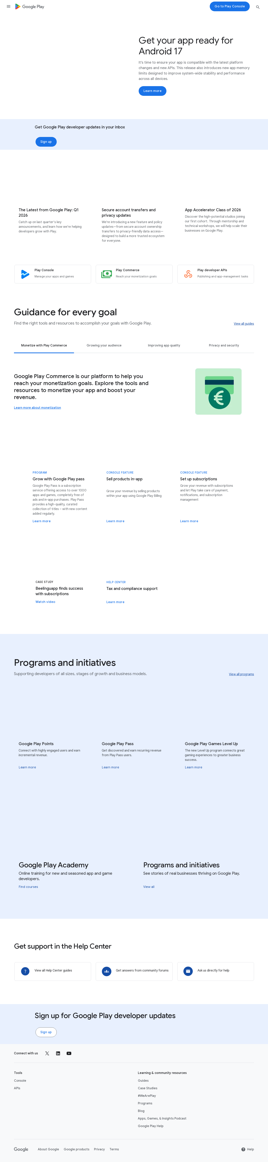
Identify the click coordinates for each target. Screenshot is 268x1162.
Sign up (46, 142)
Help (247, 1149)
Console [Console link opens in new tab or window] (20, 1080)
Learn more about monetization (37, 408)
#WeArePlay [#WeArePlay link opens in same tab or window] (147, 1095)
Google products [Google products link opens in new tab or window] (76, 1149)
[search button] (257, 8)
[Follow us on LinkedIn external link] (58, 1053)
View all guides (244, 324)
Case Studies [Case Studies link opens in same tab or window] (147, 1088)
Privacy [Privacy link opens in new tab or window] (99, 1149)
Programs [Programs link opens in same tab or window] (145, 1103)
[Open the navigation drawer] (8, 6)
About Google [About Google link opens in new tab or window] (48, 1149)
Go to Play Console (230, 6)
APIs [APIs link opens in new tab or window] (17, 1088)
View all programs (241, 674)
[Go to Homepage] (29, 6)
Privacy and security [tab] (224, 345)
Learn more (153, 91)
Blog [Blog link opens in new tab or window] (141, 1111)
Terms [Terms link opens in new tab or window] (114, 1149)
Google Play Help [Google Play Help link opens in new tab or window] (151, 1126)
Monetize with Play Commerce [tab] (44, 345)
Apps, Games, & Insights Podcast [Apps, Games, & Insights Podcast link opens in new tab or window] (162, 1118)
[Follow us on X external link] (47, 1053)
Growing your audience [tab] (104, 345)
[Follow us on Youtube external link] (69, 1053)
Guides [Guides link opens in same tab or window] (143, 1080)
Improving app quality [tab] (164, 345)
